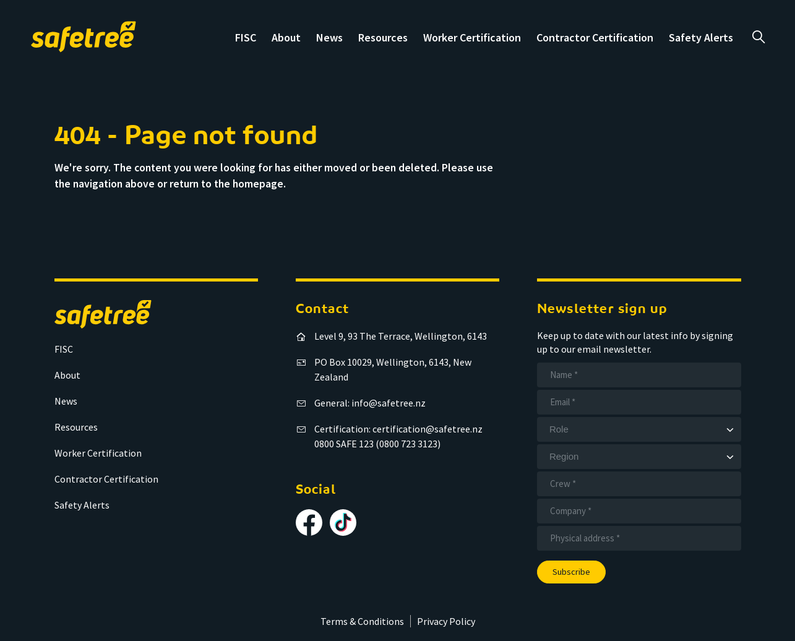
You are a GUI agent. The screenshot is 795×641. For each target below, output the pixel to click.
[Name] (639, 375)
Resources (383, 37)
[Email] (639, 402)
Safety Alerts (701, 37)
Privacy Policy (446, 621)
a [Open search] (758, 37)
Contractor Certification (594, 37)
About (286, 37)
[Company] (639, 511)
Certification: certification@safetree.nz (398, 429)
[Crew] (639, 483)
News (329, 37)
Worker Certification (472, 37)
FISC (245, 37)
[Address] (639, 538)
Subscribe (571, 571)
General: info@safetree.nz (370, 403)
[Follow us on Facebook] (309, 522)
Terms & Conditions (362, 621)
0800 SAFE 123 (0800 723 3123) (377, 443)
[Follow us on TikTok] (343, 522)
